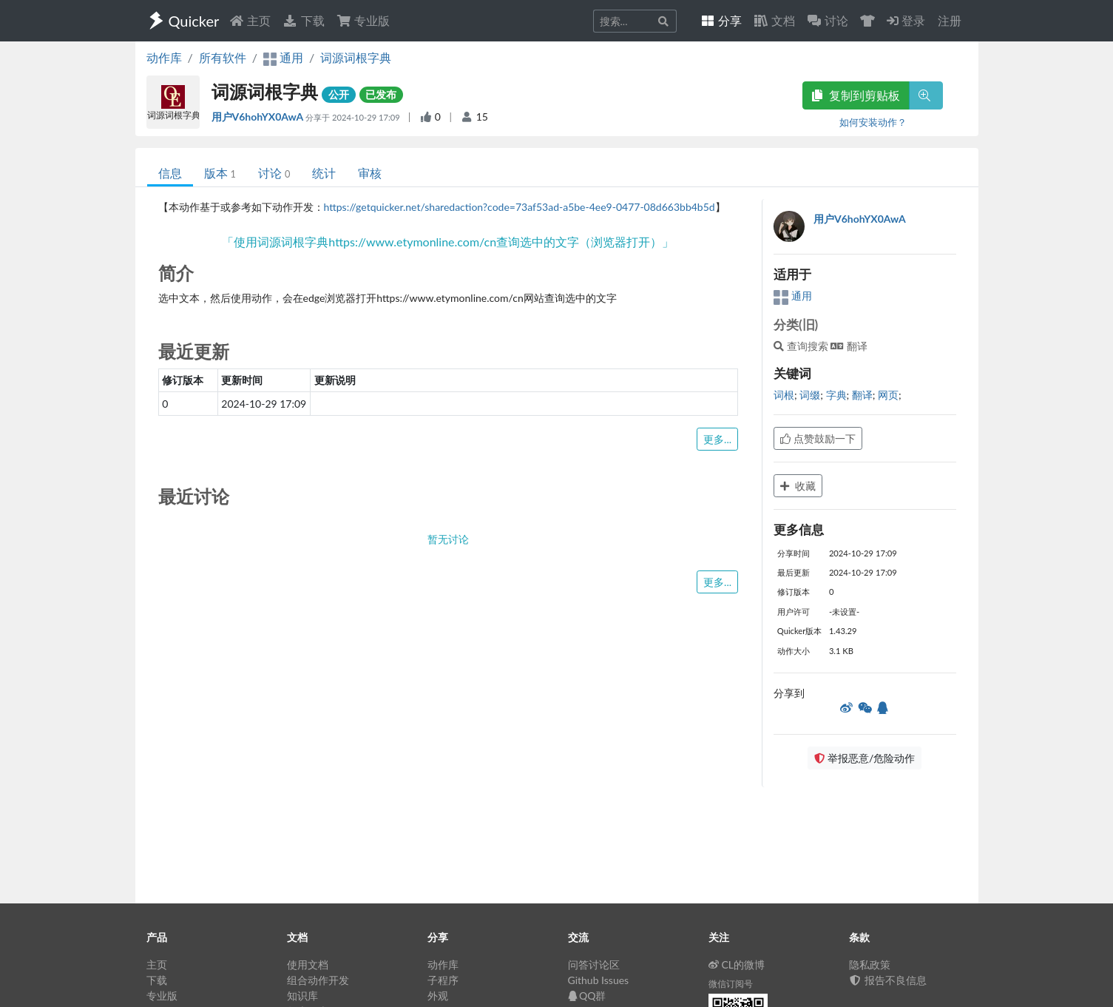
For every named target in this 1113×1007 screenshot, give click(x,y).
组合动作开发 (318, 980)
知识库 (302, 995)
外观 (437, 995)
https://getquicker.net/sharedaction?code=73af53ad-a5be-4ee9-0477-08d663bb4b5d (519, 207)
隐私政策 (869, 964)
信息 (170, 173)
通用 (793, 295)
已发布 (380, 94)
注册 (949, 20)
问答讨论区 (594, 964)
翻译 (862, 394)
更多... (717, 439)
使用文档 (307, 964)
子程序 (443, 980)
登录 (906, 20)
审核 (370, 173)
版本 (220, 173)
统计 (324, 173)
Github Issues (598, 980)
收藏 (798, 485)
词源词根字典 (355, 57)
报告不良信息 (888, 980)
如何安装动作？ (873, 122)
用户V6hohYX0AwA (259, 116)
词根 (784, 394)
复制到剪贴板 (855, 95)
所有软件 (222, 57)
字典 (836, 394)
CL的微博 (736, 964)
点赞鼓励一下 (818, 438)
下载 (303, 20)
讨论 (274, 173)
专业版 (363, 20)
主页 (250, 20)
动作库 (164, 57)
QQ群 (587, 995)
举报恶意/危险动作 (864, 758)
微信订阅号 (730, 983)
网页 (888, 394)
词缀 (809, 394)
